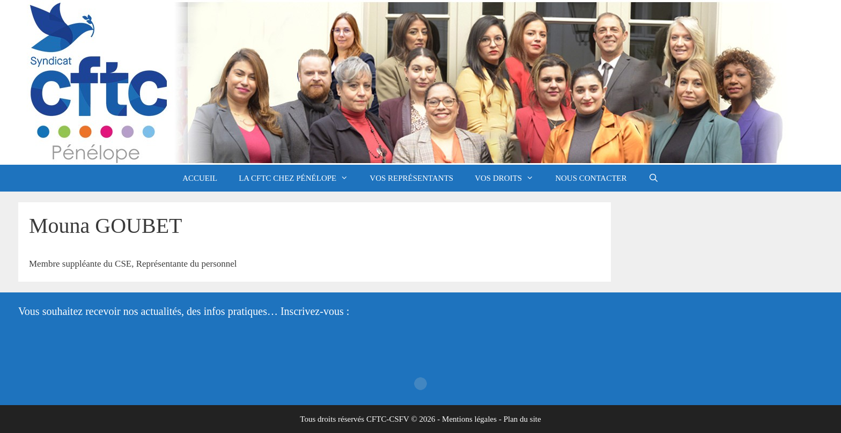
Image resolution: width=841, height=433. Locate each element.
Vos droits (509, 178)
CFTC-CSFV (387, 419)
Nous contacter (590, 178)
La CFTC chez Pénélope (299, 178)
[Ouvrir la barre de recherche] (653, 178)
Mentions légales (469, 419)
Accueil (199, 178)
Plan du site (522, 419)
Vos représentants (411, 178)
